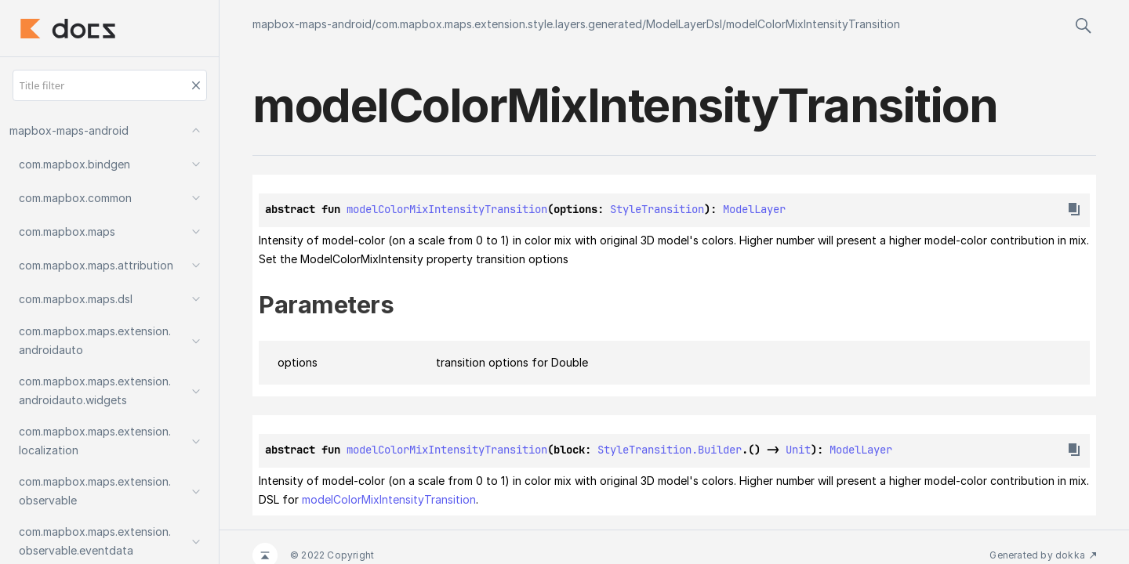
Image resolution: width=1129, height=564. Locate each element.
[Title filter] (110, 85)
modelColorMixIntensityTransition (813, 24)
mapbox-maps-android (312, 24)
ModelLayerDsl (684, 24)
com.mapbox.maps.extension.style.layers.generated (509, 24)
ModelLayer (754, 209)
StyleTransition (657, 209)
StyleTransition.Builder (669, 450)
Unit (798, 450)
